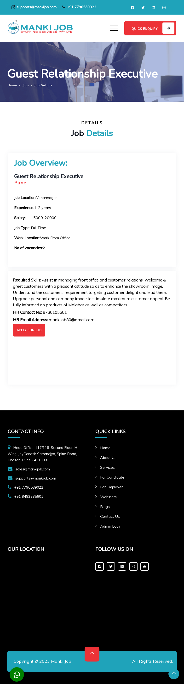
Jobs (26, 85)
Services (107, 467)
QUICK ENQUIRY (145, 29)
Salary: (20, 217)
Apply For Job (29, 330)
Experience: (24, 207)
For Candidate (112, 477)
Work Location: (27, 237)
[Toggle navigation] (114, 28)
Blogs (105, 506)
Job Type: (22, 227)
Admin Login (110, 526)
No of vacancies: (28, 247)
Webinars (108, 496)
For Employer (111, 487)
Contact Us (110, 516)
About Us (108, 457)
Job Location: (25, 197)
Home (105, 447)
